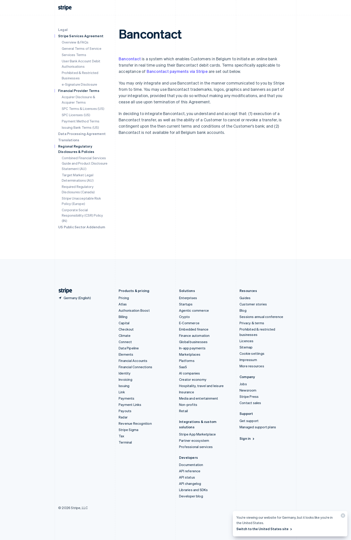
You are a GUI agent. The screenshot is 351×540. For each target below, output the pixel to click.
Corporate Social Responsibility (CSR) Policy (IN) (82, 215)
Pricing (124, 298)
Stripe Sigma (128, 429)
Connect (125, 342)
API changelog (190, 483)
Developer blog (191, 496)
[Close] (342, 516)
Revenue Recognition (135, 423)
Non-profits (188, 404)
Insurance (186, 392)
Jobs (243, 384)
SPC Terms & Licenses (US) (83, 108)
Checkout (126, 329)
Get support (249, 420)
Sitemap (246, 347)
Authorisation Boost (134, 310)
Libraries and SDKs (193, 490)
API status (187, 477)
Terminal (125, 442)
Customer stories (253, 304)
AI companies (189, 373)
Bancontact (130, 58)
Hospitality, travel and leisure (201, 385)
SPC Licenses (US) (76, 115)
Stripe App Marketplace (197, 434)
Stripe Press (249, 396)
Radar (123, 417)
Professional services (196, 446)
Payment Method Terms (80, 121)
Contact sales (250, 403)
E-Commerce (189, 323)
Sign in (247, 438)
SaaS (183, 367)
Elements (126, 354)
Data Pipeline (129, 348)
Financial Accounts (133, 360)
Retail (183, 411)
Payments (127, 398)
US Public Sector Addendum (81, 227)
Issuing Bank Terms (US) (80, 127)
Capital (124, 323)
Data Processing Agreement (82, 133)
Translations (68, 140)
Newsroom (248, 390)
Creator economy (192, 379)
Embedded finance (193, 329)
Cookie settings (252, 353)
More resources (252, 366)
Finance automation (194, 335)
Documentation (191, 464)
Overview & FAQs (75, 42)
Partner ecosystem (194, 440)
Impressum (248, 359)
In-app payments (192, 348)
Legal (63, 29)
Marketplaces (189, 354)
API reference (190, 471)
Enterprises (188, 298)
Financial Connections (135, 367)
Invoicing (125, 379)
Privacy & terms (252, 323)
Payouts (125, 411)
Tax (121, 436)
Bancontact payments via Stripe (177, 71)
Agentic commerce (194, 310)
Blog (243, 310)
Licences (247, 341)
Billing (123, 316)
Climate (125, 335)
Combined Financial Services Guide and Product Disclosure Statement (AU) (85, 163)
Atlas (123, 304)
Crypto (184, 316)
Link (122, 392)
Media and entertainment (198, 398)
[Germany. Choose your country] (74, 297)
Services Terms (74, 54)
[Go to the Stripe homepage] (63, 291)
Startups (186, 304)
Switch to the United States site (264, 529)
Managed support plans (258, 427)
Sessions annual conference (261, 316)
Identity (125, 373)
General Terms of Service (81, 48)
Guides (245, 298)
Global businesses (193, 342)
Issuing (124, 385)
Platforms (187, 360)
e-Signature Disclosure (79, 84)
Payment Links (130, 404)
